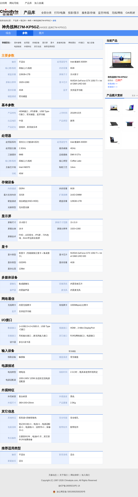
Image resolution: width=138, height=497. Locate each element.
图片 (41, 33)
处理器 (27, 43)
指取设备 (12, 357)
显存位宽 (12, 269)
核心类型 (63, 161)
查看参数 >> (112, 84)
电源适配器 (11, 380)
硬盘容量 (63, 201)
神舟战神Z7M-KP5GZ (42, 21)
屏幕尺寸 (12, 222)
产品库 (28, 3)
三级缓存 (12, 155)
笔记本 (23, 21)
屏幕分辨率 (62, 229)
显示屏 (45, 43)
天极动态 (53, 475)
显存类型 (12, 262)
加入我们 (86, 475)
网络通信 (72, 43)
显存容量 (63, 262)
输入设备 (90, 43)
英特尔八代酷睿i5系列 (29, 142)
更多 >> (135, 95)
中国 (21, 121)
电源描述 (17, 46)
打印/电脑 (59, 12)
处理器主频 (11, 148)
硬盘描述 (12, 201)
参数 (24, 33)
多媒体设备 (61, 43)
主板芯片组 (11, 167)
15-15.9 (73, 222)
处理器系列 (11, 142)
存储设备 (35, 43)
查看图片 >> (112, 87)
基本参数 (17, 43)
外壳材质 (12, 396)
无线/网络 (117, 12)
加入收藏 (39, 3)
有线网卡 (63, 305)
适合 (72, 454)
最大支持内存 (10, 195)
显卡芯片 (63, 255)
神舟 (29, 21)
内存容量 (63, 188)
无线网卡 (12, 305)
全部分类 (46, 12)
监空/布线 (103, 12)
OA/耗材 (130, 12)
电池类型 (12, 372)
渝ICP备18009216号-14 (69, 486)
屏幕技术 (12, 236)
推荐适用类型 (49, 46)
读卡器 (13, 342)
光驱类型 (12, 207)
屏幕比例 (12, 229)
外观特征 (27, 46)
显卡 (52, 43)
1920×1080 (75, 229)
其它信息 (37, 46)
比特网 (3, 3)
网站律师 (75, 475)
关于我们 (64, 475)
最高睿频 (63, 148)
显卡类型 (12, 255)
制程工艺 (63, 167)
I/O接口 (81, 43)
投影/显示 (73, 12)
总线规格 (63, 155)
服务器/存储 (88, 12)
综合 (8, 33)
